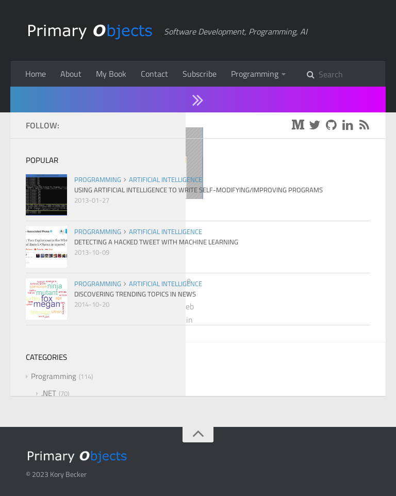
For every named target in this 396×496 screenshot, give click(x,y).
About (70, 74)
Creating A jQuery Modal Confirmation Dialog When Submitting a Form (108, 243)
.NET (117, 211)
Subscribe (200, 74)
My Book (111, 74)
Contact (154, 74)
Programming (254, 74)
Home (35, 74)
